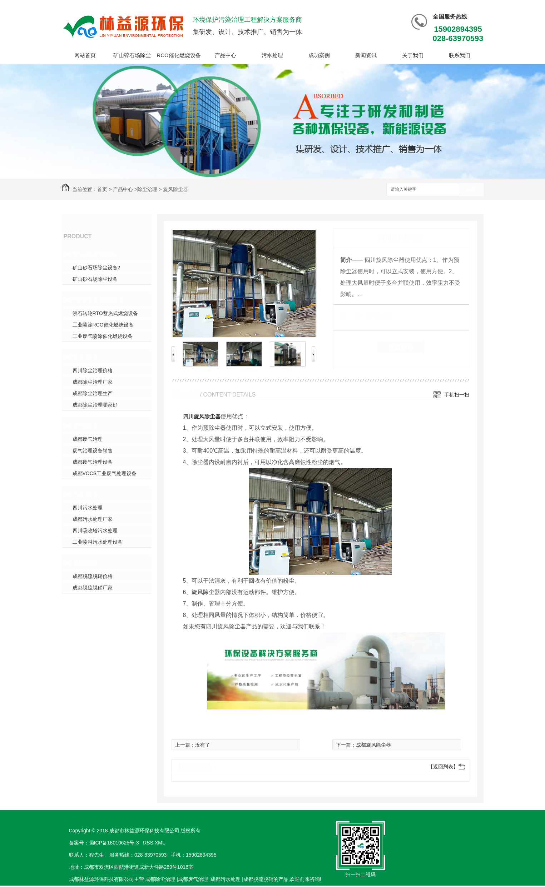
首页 (102, 189)
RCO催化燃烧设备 (178, 55)
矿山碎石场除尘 (132, 55)
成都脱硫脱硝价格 (93, 576)
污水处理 (272, 55)
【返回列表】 (443, 766)
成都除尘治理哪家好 (95, 405)
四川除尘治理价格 (93, 370)
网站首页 (85, 55)
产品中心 (225, 55)
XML (160, 843)
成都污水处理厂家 (93, 519)
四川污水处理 (88, 507)
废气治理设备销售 (93, 450)
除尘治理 (147, 189)
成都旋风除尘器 (373, 745)
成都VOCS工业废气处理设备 (105, 473)
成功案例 (319, 55)
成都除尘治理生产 (93, 393)
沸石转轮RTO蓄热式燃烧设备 (105, 313)
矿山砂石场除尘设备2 (96, 267)
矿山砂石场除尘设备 (95, 279)
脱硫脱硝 (85, 562)
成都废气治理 (88, 439)
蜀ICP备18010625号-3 (114, 843)
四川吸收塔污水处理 (95, 530)
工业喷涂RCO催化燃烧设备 (103, 325)
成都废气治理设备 (93, 462)
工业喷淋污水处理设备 (98, 542)
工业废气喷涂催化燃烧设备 (103, 336)
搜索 (471, 190)
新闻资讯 (366, 55)
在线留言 (401, 347)
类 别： (352, 315)
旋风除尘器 (175, 189)
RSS (149, 843)
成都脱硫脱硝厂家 (93, 587)
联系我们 (459, 55)
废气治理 (85, 425)
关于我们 (412, 55)
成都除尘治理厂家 (93, 382)
